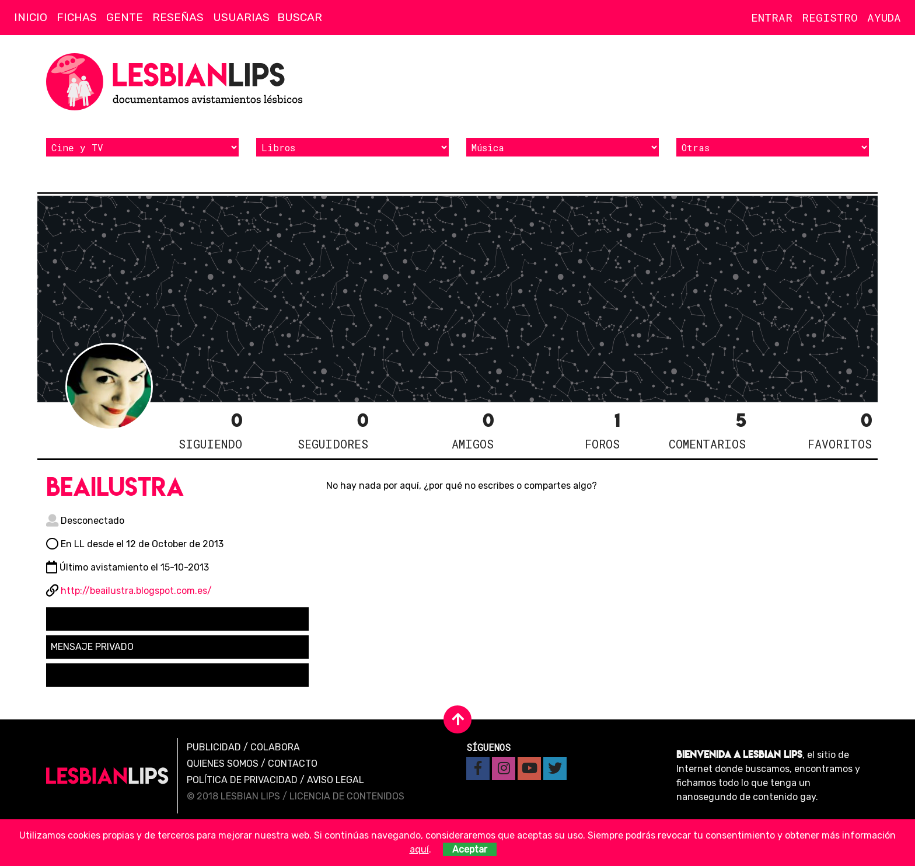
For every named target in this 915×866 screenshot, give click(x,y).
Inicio (30, 17)
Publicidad (214, 747)
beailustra (115, 486)
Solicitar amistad (95, 674)
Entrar (771, 17)
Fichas (77, 17)
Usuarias (241, 17)
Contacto (292, 763)
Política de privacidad (242, 779)
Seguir (73, 618)
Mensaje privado (92, 646)
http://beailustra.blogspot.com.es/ (136, 590)
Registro (830, 17)
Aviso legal (335, 779)
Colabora (275, 747)
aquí (419, 849)
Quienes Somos (223, 763)
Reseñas (178, 17)
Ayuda (884, 17)
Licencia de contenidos (346, 796)
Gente (124, 17)
